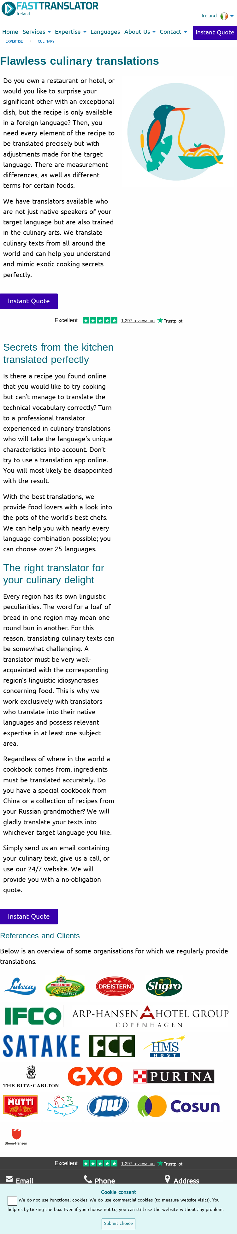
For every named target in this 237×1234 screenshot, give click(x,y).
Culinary (46, 41)
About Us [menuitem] (137, 32)
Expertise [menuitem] (68, 32)
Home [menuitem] (10, 32)
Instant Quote (215, 32)
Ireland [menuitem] (215, 16)
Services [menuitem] (34, 32)
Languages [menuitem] (105, 32)
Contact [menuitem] (170, 32)
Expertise (14, 41)
